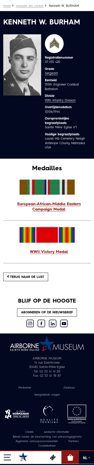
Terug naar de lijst (25, 277)
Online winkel (70, 457)
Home (7, 6)
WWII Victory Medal (49, 252)
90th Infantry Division (60, 100)
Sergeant (51, 73)
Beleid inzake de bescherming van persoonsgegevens (47, 437)
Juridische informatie (56, 432)
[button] (47, 207)
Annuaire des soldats (30, 6)
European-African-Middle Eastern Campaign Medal (49, 207)
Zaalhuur (69, 388)
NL (86, 458)
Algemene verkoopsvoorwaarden (37, 441)
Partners (73, 441)
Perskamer (25, 388)
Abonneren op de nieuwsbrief (47, 312)
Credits (29, 432)
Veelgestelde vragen (47, 395)
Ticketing (52, 457)
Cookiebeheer (47, 446)
